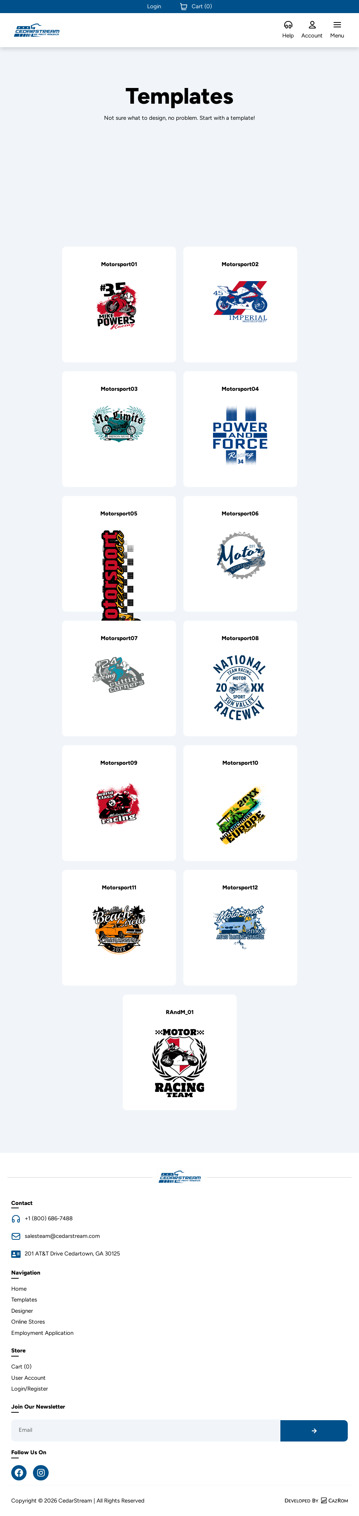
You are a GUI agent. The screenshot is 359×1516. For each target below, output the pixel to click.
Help (288, 35)
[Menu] (337, 25)
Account (312, 35)
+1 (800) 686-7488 (49, 1218)
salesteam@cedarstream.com (62, 1236)
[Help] (288, 25)
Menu (337, 35)
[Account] (312, 25)
